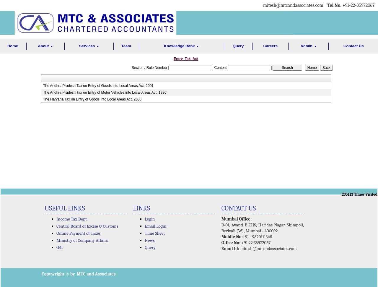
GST (59, 247)
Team (126, 46)
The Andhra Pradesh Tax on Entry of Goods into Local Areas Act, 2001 (98, 86)
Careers (270, 46)
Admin (309, 46)
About (45, 46)
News (150, 240)
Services (89, 46)
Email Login (155, 226)
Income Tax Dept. (72, 219)
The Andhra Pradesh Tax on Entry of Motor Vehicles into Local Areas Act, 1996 (104, 92)
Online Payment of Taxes (78, 233)
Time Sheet (155, 233)
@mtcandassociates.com (299, 5)
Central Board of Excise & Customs (87, 226)
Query (238, 46)
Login (150, 219)
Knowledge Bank (181, 46)
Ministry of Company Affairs (82, 240)
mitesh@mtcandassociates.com (268, 248)
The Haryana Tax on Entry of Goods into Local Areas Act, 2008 (92, 99)
